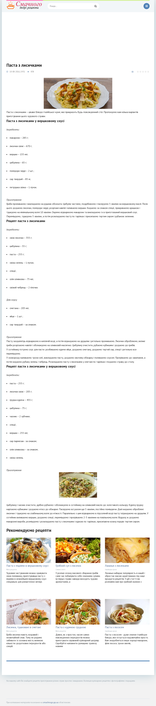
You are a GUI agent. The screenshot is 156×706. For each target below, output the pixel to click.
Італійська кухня (111, 569)
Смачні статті (60, 569)
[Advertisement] (78, 35)
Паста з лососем (114, 627)
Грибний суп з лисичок (68, 565)
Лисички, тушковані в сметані (23, 627)
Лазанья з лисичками (117, 565)
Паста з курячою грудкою (71, 627)
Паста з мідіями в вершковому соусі (27, 565)
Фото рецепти (11, 569)
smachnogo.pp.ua (50, 702)
